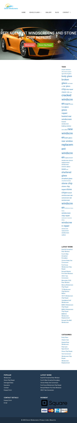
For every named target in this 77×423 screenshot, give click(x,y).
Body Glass (65, 337)
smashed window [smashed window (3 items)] (66, 180)
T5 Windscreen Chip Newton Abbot (66, 291)
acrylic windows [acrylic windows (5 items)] (66, 69)
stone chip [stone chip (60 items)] (67, 183)
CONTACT (68, 12)
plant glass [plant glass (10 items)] (68, 138)
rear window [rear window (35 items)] (67, 141)
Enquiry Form (8, 390)
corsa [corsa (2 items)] (70, 92)
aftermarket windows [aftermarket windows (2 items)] (66, 71)
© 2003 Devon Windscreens (30, 420)
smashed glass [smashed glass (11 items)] (67, 178)
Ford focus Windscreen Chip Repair (67, 267)
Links (47, 420)
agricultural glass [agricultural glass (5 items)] (66, 73)
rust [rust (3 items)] (67, 169)
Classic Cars (65, 340)
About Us (53, 420)
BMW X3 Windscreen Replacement (66, 316)
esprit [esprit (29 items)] (67, 104)
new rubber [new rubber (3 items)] (64, 129)
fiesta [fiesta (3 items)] (71, 104)
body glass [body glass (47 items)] (67, 76)
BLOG (57, 12)
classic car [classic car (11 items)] (65, 92)
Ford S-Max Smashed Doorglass (65, 256)
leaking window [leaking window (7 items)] (66, 126)
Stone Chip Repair (45, 45)
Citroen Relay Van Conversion (49, 382)
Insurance (7, 385)
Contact (6, 387)
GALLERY (49, 12)
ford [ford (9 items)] (63, 107)
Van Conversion (66, 354)
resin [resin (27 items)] (64, 169)
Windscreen (29, 45)
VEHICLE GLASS (36, 12)
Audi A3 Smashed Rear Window (50, 377)
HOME (23, 12)
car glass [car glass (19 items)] (66, 86)
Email (5, 403)
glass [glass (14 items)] (67, 107)
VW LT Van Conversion (47, 390)
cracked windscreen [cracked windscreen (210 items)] (67, 99)
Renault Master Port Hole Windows (50, 387)
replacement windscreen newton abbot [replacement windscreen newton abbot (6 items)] (66, 164)
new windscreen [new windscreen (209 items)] (67, 133)
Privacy (42, 420)
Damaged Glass (8, 382)
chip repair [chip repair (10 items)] (69, 89)
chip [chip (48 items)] (64, 89)
